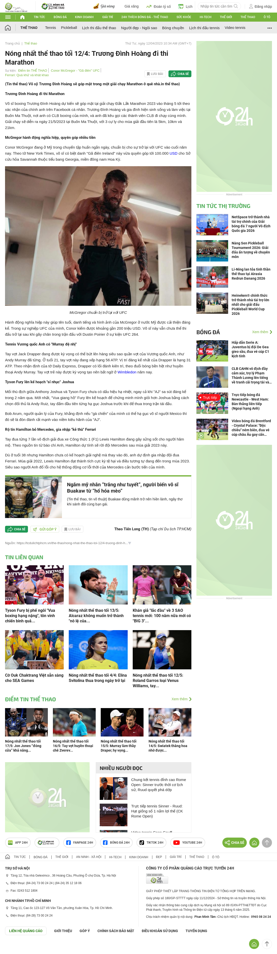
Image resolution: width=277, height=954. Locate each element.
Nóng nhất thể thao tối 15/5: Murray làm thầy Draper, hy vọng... (118, 745)
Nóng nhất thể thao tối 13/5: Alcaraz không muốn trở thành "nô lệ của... (96, 615)
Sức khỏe (184, 17)
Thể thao (247, 17)
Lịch (185, 6)
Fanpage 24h (79, 842)
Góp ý (85, 931)
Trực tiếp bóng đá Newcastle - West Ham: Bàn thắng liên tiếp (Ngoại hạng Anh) (250, 401)
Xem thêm (179, 699)
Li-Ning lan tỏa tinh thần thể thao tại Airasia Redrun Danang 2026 (251, 273)
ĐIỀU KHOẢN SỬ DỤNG (160, 931)
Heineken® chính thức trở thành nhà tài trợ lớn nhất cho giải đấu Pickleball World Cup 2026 (250, 304)
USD (173, 153)
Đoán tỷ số (158, 6)
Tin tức (39, 17)
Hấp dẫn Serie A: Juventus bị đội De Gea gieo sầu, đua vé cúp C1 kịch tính (250, 349)
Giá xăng (132, 6)
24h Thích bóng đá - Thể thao (144, 17)
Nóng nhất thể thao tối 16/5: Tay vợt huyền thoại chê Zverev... (73, 745)
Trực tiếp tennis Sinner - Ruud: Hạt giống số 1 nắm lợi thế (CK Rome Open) (157, 811)
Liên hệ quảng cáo (26, 931)
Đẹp (159, 857)
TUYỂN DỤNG (196, 931)
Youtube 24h (187, 842)
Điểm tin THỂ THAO (32, 70)
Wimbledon (127, 372)
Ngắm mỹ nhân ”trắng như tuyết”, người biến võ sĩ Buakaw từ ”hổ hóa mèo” (122, 488)
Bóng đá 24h (116, 842)
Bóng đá (60, 17)
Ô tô (267, 17)
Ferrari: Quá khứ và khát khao (27, 75)
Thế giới (226, 17)
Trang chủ (12, 43)
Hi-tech (206, 17)
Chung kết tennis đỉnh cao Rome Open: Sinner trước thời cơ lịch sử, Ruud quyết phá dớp (158, 784)
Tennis (50, 27)
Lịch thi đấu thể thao (99, 28)
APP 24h (18, 842)
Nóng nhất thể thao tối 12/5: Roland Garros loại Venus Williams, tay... (158, 680)
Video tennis (235, 27)
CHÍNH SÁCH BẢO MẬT (115, 931)
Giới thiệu (63, 931)
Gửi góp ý (45, 529)
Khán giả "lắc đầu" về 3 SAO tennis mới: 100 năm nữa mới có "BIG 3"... (162, 615)
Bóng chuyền (173, 28)
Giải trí (107, 17)
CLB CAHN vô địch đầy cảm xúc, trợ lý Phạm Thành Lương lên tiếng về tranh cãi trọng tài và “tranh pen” (250, 375)
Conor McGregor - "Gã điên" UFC (75, 70)
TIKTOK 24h (151, 842)
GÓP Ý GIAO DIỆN (15, 947)
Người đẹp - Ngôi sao (139, 28)
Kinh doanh (84, 17)
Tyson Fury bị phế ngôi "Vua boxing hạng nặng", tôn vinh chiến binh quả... (30, 615)
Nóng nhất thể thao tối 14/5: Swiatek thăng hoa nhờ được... (168, 745)
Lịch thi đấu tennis (204, 28)
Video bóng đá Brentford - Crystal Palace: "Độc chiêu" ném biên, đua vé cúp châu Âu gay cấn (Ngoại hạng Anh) (251, 428)
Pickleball (69, 27)
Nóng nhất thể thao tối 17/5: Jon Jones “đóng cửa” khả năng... (23, 745)
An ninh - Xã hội (88, 857)
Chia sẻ (183, 74)
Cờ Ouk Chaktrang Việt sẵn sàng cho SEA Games (34, 678)
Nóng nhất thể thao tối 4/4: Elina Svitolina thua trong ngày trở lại (98, 678)
